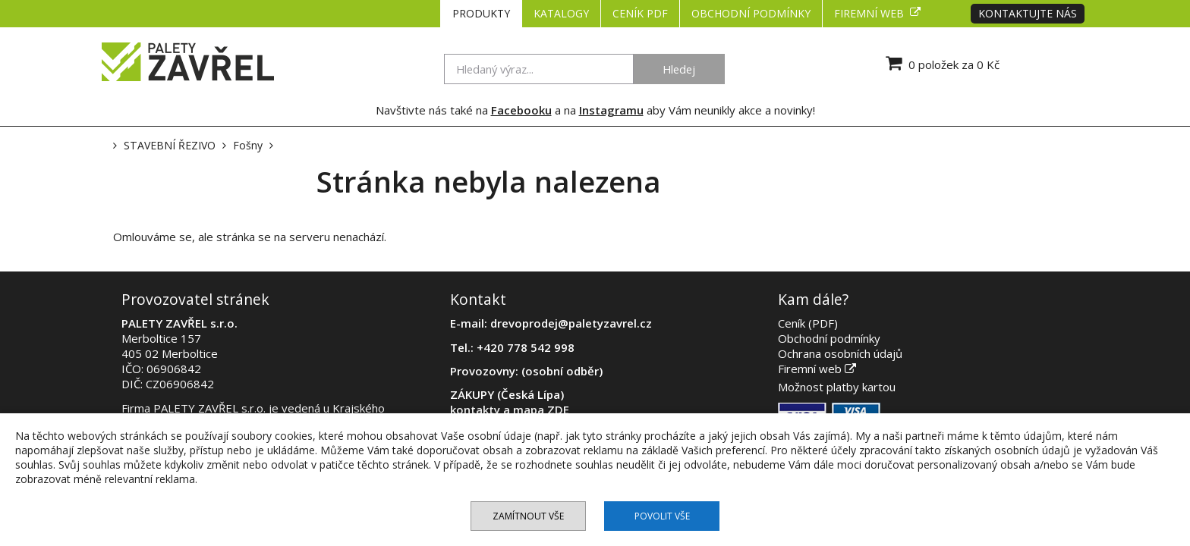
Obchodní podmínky (751, 13)
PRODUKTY (481, 13)
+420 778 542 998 (526, 347)
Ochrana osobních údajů (840, 353)
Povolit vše (662, 516)
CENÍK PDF (640, 13)
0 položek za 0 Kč (941, 63)
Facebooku (521, 110)
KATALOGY (561, 13)
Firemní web (877, 13)
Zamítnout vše (528, 516)
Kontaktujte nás (1027, 13)
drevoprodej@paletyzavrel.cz (571, 323)
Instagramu (611, 110)
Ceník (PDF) (808, 323)
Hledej (679, 69)
